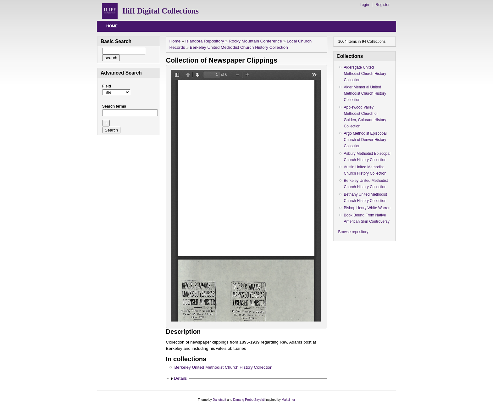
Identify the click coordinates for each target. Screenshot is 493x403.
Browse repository (353, 232)
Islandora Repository (204, 41)
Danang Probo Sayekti (248, 399)
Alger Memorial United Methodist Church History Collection (365, 93)
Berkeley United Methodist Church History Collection (239, 47)
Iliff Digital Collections (160, 11)
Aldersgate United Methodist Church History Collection (365, 73)
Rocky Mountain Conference (255, 41)
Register (382, 5)
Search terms (114, 106)
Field (106, 86)
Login (364, 5)
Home (112, 26)
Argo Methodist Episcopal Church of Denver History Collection (365, 139)
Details (180, 378)
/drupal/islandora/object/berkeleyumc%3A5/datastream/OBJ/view (246, 196)
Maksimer (288, 399)
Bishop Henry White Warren (367, 208)
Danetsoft (219, 399)
